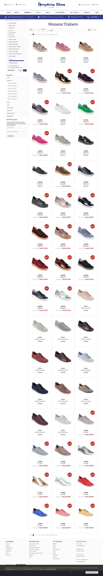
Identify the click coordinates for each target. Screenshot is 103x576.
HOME (8, 12)
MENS (16, 12)
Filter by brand (12, 23)
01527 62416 (80, 551)
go (24, 70)
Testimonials (9, 547)
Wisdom (40, 60)
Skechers (55, 555)
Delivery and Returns (34, 547)
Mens (8, 77)
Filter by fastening (13, 44)
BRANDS (86, 12)
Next (52, 34)
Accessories (10, 107)
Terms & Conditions (34, 549)
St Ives (85, 432)
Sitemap (31, 555)
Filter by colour (12, 39)
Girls (8, 105)
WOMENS (27, 12)
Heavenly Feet (56, 549)
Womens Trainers (12, 85)
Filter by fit (11, 28)
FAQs (30, 556)
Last (56, 34)
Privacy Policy (32, 551)
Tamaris (55, 556)
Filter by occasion (13, 41)
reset (20, 70)
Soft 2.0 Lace (86, 308)
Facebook (75, 17)
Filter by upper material (15, 46)
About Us (8, 543)
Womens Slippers (12, 96)
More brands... (56, 558)
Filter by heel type (13, 51)
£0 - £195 (10, 59)
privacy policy (10, 569)
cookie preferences (51, 569)
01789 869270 (80, 546)
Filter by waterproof (14, 49)
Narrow (11, 30)
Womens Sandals (12, 91)
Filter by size (12, 25)
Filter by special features (15, 53)
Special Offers (10, 113)
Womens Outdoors (13, 93)
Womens (9, 80)
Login (7, 553)
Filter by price (12, 56)
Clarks (54, 545)
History (7, 545)
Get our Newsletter (34, 543)
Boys (8, 102)
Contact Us (8, 551)
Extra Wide (11, 36)
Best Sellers (10, 116)
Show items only (13, 65)
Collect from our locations (50, 17)
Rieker (54, 553)
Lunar (54, 551)
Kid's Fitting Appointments (36, 553)
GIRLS (47, 12)
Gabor (54, 547)
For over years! (18, 17)
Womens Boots (12, 88)
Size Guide (32, 545)
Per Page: (44, 30)
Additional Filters (13, 63)
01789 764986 (80, 556)
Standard (12, 32)
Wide (11, 34)
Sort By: (35, 30)
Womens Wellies (12, 99)
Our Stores (8, 549)
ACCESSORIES (59, 12)
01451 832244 (80, 561)
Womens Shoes (12, 83)
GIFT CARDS (74, 12)
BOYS (38, 12)
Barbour (55, 543)
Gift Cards (9, 110)
